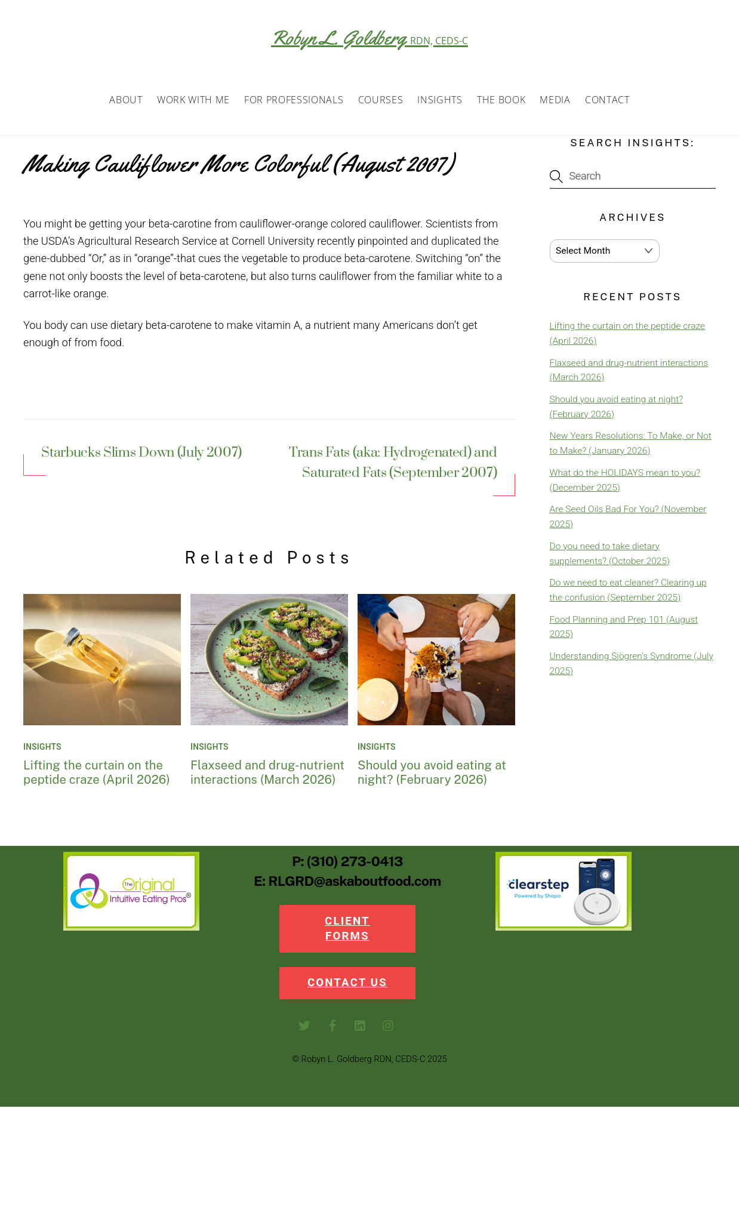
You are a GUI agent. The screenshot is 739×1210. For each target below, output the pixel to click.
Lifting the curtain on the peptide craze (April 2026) (96, 775)
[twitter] (304, 1030)
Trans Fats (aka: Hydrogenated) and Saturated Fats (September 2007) (393, 466)
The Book (501, 102)
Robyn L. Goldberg (369, 37)
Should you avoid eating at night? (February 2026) (432, 775)
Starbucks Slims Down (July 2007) (141, 456)
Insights (439, 102)
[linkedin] (360, 1030)
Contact (607, 102)
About (125, 102)
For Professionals (293, 102)
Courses (381, 102)
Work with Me (193, 102)
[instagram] (389, 1030)
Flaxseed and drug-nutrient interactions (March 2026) (267, 775)
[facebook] (332, 1030)
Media (555, 102)
